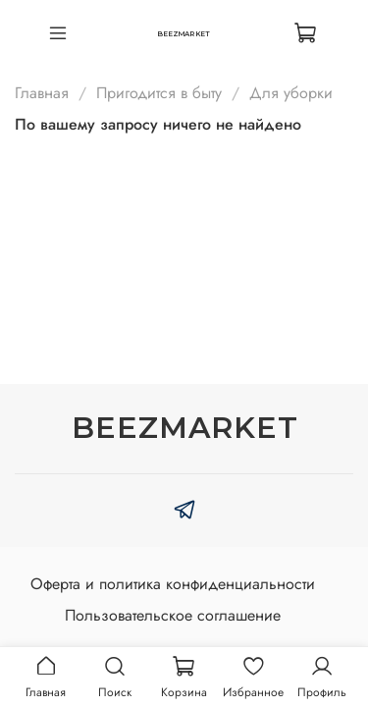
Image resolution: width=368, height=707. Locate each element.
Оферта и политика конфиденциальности (172, 583)
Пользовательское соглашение (173, 615)
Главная (42, 93)
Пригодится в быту (159, 93)
